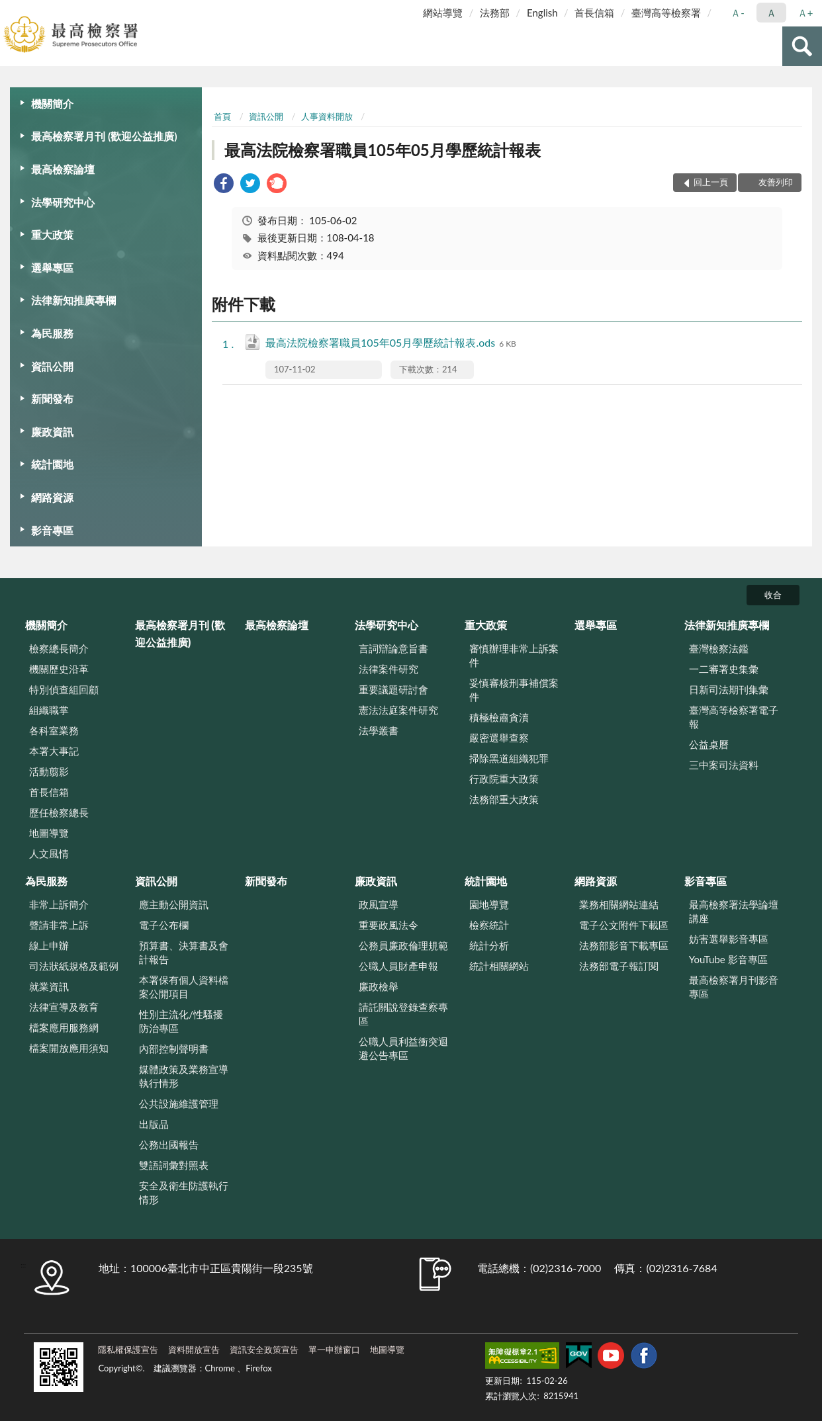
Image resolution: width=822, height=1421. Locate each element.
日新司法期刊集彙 (728, 689)
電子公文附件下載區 (623, 925)
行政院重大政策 (504, 779)
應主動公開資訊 (173, 904)
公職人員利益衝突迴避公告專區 (403, 1048)
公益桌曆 (709, 744)
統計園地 (52, 464)
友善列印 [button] (775, 182)
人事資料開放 (327, 116)
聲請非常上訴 (59, 925)
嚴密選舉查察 (499, 738)
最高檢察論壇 (63, 169)
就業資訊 (49, 986)
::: (10, 10)
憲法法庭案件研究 (398, 710)
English (542, 13)
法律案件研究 (388, 669)
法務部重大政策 (504, 799)
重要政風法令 (388, 925)
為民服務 (52, 333)
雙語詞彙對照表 (173, 1165)
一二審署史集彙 (723, 669)
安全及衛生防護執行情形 (183, 1192)
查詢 (802, 46)
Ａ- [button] (738, 13)
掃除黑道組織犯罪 (509, 758)
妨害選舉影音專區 (728, 939)
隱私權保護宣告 (128, 1349)
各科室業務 (54, 730)
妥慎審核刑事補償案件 (514, 690)
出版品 (154, 1124)
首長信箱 (594, 13)
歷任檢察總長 (59, 812)
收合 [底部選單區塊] (773, 594)
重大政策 (52, 234)
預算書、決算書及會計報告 (183, 952)
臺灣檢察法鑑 (719, 648)
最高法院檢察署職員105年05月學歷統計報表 (382, 149)
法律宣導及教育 (64, 1007)
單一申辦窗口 (334, 1349)
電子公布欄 (164, 925)
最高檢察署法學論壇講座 (733, 911)
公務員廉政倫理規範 (403, 945)
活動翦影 (49, 771)
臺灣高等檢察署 (666, 13)
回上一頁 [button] (711, 182)
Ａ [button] (771, 13)
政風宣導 (378, 904)
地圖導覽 (49, 833)
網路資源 (52, 497)
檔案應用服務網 (64, 1027)
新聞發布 (52, 398)
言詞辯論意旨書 (393, 648)
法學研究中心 (63, 202)
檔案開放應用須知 (69, 1048)
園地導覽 (489, 904)
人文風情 (49, 853)
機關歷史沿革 (59, 669)
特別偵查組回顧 (64, 689)
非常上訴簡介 (59, 904)
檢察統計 (489, 925)
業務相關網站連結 (619, 904)
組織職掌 (49, 710)
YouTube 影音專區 (728, 959)
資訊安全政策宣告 (264, 1349)
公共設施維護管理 (178, 1103)
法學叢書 (378, 730)
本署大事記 (54, 751)
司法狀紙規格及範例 (73, 966)
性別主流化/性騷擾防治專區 (181, 1021)
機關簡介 (52, 103)
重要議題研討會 (393, 689)
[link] (224, 184)
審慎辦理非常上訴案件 (514, 655)
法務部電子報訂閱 (619, 966)
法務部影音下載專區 (623, 945)
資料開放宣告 (194, 1349)
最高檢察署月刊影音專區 (733, 987)
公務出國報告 (169, 1144)
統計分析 (489, 945)
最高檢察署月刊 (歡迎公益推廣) (104, 136)
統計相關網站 (499, 966)
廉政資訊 (52, 431)
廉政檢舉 (378, 986)
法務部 (495, 13)
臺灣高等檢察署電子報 (733, 717)
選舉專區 (52, 267)
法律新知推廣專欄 (73, 300)
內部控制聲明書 (173, 1049)
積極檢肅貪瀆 (499, 717)
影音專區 (52, 530)
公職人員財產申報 (398, 966)
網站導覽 (443, 13)
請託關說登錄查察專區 (403, 1014)
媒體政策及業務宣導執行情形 (183, 1076)
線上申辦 (49, 945)
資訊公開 (52, 366)
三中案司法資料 (723, 765)
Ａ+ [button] (805, 13)
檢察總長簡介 (59, 648)
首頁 (222, 116)
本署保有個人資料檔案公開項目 (183, 987)
